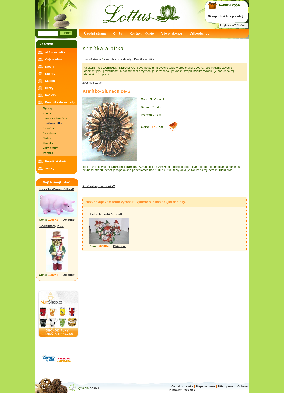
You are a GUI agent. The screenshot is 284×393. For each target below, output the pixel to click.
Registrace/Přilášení (233, 25)
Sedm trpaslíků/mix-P (105, 214)
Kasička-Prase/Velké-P (56, 189)
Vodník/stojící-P (51, 226)
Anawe (94, 388)
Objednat (69, 219)
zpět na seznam (92, 82)
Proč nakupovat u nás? (98, 186)
